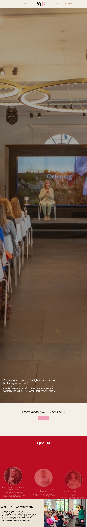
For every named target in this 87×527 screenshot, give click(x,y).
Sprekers (26, 3)
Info (14, 3)
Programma (69, 3)
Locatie (55, 3)
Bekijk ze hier (43, 418)
